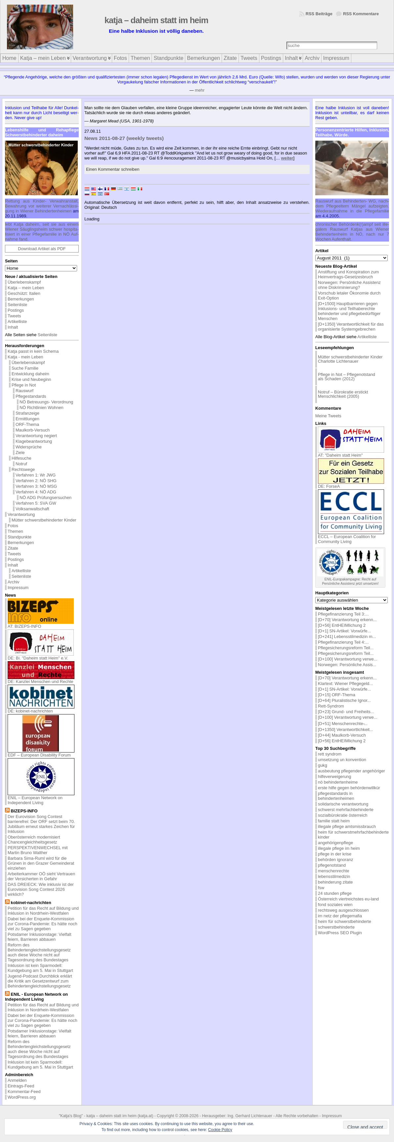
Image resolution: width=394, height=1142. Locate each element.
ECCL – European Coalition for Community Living (351, 537)
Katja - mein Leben (25, 356)
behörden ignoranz (335, 859)
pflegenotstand (332, 865)
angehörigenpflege (335, 842)
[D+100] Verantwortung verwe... (347, 659)
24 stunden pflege (335, 893)
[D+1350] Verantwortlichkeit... (345, 729)
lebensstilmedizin (334, 876)
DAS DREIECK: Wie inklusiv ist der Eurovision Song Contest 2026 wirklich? (41, 889)
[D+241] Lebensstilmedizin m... (347, 636)
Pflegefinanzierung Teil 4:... (343, 642)
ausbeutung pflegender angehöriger (351, 770)
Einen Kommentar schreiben (112, 169)
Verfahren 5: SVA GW (36, 503)
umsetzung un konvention (342, 759)
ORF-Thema (27, 424)
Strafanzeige (27, 413)
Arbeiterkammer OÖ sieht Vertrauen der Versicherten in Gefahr (41, 876)
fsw (321, 887)
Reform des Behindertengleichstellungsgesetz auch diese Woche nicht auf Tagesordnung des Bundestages (39, 952)
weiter (287, 158)
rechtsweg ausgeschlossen (343, 910)
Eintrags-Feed (21, 1085)
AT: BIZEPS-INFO (41, 624)
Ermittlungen (27, 418)
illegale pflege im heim (339, 848)
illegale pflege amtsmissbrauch (347, 826)
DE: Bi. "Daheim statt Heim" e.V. (41, 656)
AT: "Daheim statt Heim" (351, 453)
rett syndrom (329, 754)
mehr (199, 90)
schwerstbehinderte (336, 927)
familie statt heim (334, 820)
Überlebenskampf (24, 282)
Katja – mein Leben (26, 287)
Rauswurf (24, 390)
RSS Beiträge (319, 13)
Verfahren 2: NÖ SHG (36, 480)
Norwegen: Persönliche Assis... (347, 664)
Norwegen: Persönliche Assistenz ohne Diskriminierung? (349, 285)
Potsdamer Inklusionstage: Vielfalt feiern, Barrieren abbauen (39, 937)
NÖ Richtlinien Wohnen (42, 407)
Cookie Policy (220, 1129)
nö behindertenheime (338, 782)
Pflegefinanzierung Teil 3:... (343, 614)
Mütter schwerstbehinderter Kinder (44, 520)
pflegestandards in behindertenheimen (336, 796)
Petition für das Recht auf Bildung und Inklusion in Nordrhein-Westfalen (43, 911)
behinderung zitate (335, 882)
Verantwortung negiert (36, 435)
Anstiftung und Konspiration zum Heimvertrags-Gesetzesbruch (348, 274)
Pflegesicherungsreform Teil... (345, 647)
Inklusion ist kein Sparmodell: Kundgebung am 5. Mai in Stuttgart (40, 968)
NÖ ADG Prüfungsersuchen (45, 497)
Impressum (18, 587)
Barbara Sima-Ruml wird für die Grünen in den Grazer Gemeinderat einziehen (41, 863)
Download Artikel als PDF (42, 248)
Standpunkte (19, 536)
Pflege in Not (24, 385)
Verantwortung (21, 514)
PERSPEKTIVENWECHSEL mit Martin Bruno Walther (38, 850)
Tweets (14, 315)
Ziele (20, 452)
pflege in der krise (334, 853)
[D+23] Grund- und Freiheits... (346, 711)
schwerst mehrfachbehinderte (345, 809)
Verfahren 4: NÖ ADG (36, 491)
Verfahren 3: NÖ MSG (36, 486)
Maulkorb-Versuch (33, 430)
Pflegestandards (31, 396)
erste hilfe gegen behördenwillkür (349, 787)
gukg (322, 765)
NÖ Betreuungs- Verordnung (46, 401)
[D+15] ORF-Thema (336, 694)
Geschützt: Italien (24, 293)
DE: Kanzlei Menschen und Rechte (41, 679)
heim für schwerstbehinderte (344, 921)
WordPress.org (22, 1097)
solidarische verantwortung (343, 803)
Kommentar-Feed (24, 1091)
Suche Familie (25, 368)
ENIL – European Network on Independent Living (41, 798)
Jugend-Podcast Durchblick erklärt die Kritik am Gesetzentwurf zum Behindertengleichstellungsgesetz (40, 981)
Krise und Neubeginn (31, 379)
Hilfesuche (21, 458)
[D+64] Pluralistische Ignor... (344, 700)
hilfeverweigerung (334, 776)
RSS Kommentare (361, 13)
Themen (15, 531)
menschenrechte (333, 870)
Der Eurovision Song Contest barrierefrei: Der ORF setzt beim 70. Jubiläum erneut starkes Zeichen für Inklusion (41, 824)
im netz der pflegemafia (340, 915)
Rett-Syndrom (331, 706)
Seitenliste (17, 304)
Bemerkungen (21, 299)
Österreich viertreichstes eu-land (348, 898)
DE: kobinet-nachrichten (41, 709)
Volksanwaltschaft (32, 508)
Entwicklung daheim (30, 373)
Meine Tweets (328, 415)
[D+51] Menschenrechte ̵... (343, 723)
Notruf (21, 463)
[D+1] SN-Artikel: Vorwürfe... (344, 630)
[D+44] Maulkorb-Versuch (342, 735)
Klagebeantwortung (34, 441)
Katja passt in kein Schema (33, 351)
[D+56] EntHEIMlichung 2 (342, 625)
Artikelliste (17, 321)
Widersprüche (29, 446)
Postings (16, 310)
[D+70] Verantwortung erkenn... (347, 619)
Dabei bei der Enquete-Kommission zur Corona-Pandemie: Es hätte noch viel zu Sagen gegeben (42, 923)
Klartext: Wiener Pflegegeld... (345, 683)
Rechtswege (23, 469)
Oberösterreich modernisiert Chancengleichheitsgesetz (34, 840)
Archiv (14, 581)
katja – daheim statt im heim (156, 20)
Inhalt (13, 327)
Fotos (13, 525)
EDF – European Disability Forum (41, 753)
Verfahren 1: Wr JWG (36, 475)
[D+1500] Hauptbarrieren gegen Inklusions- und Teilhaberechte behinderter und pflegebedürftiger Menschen (349, 311)
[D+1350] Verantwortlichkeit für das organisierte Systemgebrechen (351, 327)
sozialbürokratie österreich (342, 815)
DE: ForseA (351, 484)
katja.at (145, 1116)
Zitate (13, 548)
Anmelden (17, 1080)
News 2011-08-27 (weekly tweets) (124, 138)
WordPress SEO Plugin (340, 932)
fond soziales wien (335, 904)
